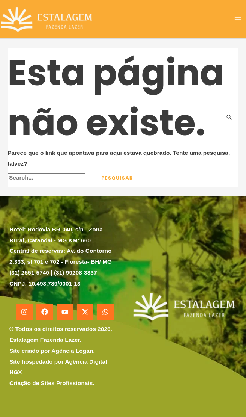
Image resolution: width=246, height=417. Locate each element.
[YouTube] (65, 312)
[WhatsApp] (105, 312)
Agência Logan (72, 351)
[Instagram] (24, 312)
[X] (85, 312)
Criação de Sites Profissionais (51, 383)
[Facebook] (44, 312)
